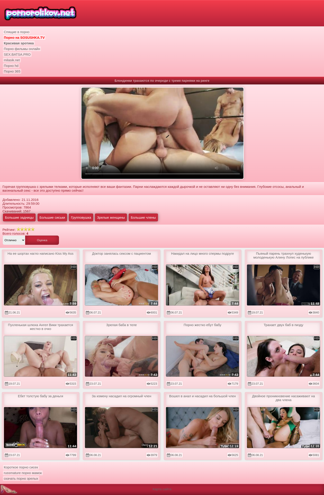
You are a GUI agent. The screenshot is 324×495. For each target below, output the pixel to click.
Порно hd (11, 66)
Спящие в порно (16, 32)
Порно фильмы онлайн (22, 49)
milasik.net (12, 60)
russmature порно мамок (23, 473)
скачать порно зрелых (21, 478)
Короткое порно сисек (21, 467)
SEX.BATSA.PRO (17, 54)
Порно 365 (12, 71)
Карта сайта (162, 489)
